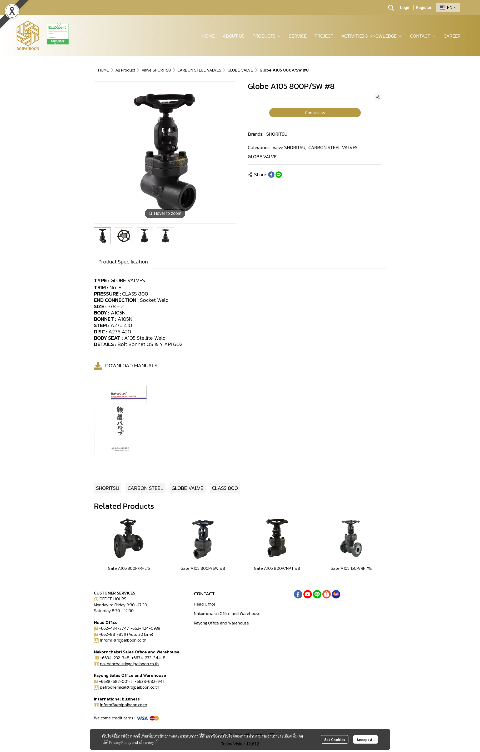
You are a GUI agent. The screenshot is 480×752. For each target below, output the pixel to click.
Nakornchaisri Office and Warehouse (227, 613)
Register (424, 7)
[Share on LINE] (279, 174)
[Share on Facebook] (271, 174)
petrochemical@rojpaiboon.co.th (129, 687)
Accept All (365, 739)
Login (405, 7)
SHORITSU (276, 134)
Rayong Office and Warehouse (221, 623)
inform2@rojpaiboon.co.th (123, 705)
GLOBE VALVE (240, 70)
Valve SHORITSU (156, 70)
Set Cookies (334, 739)
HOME (103, 70)
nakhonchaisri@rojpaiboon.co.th (129, 663)
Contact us (315, 112)
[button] (391, 7)
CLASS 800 (225, 488)
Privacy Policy (120, 742)
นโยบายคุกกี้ (148, 742)
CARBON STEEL (145, 488)
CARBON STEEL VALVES (199, 70)
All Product (125, 70)
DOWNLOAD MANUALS (131, 365)
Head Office (205, 604)
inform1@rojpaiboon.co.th (123, 640)
